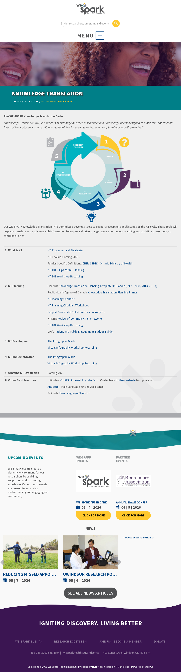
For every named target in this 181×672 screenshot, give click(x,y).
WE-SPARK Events (28, 641)
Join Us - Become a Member (120, 641)
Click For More (93, 515)
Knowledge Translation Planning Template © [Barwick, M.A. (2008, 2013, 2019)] (108, 286)
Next (119, 559)
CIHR (85, 263)
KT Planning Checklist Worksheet (68, 305)
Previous (2, 559)
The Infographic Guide (61, 341)
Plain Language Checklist (74, 393)
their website (127, 380)
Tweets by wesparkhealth (138, 537)
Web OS (149, 666)
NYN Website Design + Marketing (110, 666)
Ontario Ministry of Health (116, 263)
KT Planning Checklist (61, 299)
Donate (160, 641)
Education (31, 101)
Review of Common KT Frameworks (80, 318)
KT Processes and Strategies (66, 250)
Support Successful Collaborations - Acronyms (76, 312)
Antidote (53, 387)
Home (17, 101)
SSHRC (94, 263)
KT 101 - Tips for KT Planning (66, 270)
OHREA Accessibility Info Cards (80, 380)
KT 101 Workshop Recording (65, 276)
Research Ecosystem (70, 641)
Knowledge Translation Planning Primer (112, 292)
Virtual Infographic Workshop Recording (72, 347)
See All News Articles (90, 593)
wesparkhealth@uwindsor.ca (81, 653)
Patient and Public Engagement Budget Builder (84, 331)
